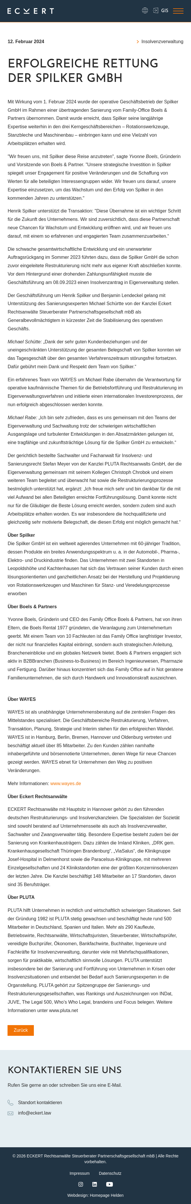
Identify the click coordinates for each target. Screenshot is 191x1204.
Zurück (21, 1030)
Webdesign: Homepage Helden (95, 1195)
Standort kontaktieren (35, 1103)
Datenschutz (110, 1173)
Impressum (79, 1173)
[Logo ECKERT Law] (31, 11)
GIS (160, 11)
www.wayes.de (65, 783)
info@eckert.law (29, 1113)
